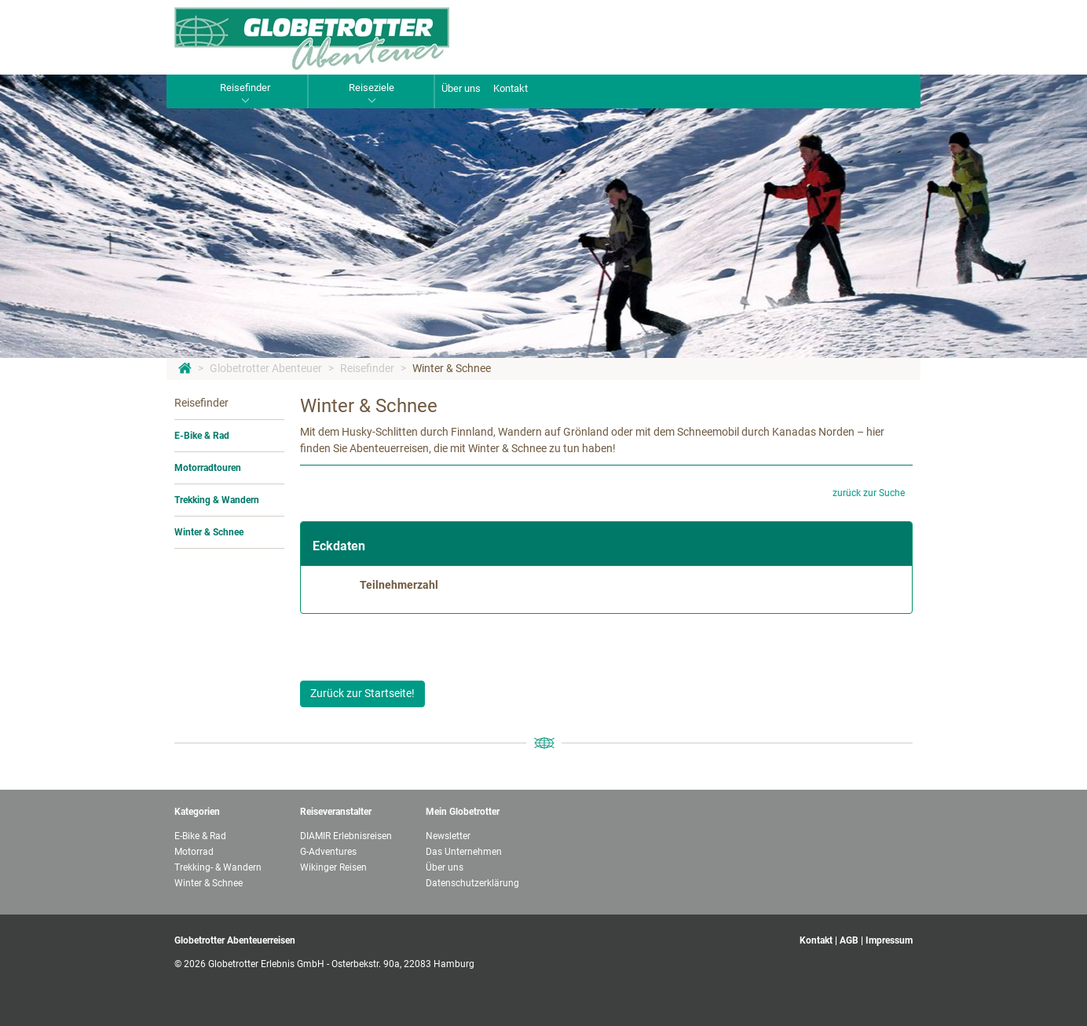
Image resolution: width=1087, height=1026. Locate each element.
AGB (849, 940)
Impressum (889, 940)
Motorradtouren (207, 467)
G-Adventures (328, 851)
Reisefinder (367, 368)
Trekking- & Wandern (218, 867)
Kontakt (510, 88)
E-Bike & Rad (201, 435)
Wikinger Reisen (333, 867)
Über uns (461, 88)
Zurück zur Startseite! (362, 693)
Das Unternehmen (464, 851)
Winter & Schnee (451, 368)
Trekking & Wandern (216, 500)
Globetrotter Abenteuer (266, 368)
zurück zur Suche (869, 492)
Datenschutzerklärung (472, 883)
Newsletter (448, 836)
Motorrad (194, 851)
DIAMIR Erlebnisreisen (346, 836)
